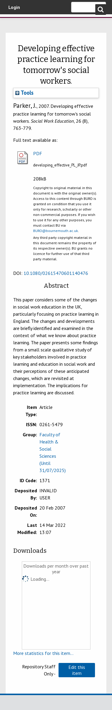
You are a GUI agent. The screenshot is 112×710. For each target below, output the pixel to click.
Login (14, 7)
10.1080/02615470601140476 (56, 273)
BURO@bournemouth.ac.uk (55, 230)
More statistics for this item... (43, 653)
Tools (24, 92)
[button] (77, 670)
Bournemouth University (13, 22)
